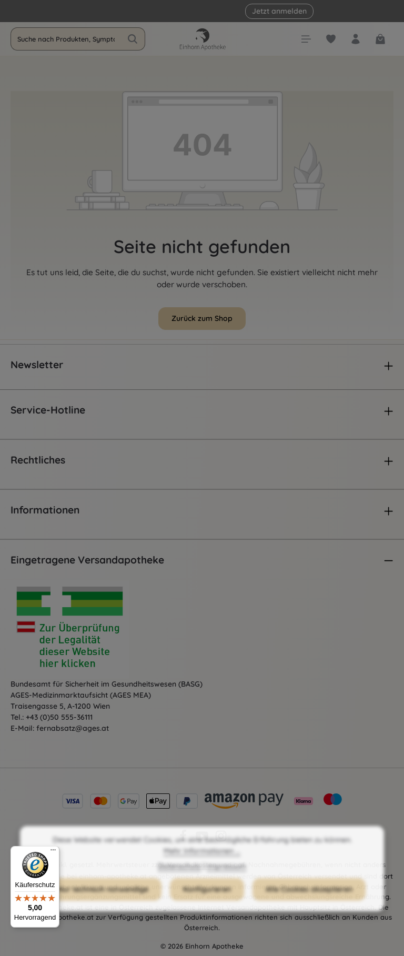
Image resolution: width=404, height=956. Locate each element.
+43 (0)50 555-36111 (59, 717)
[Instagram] (221, 840)
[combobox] (66, 39)
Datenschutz (179, 884)
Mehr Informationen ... (202, 868)
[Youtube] (203, 840)
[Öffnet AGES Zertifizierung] (89, 629)
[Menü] (306, 39)
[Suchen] (132, 39)
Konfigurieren (207, 907)
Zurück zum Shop (202, 318)
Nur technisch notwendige (103, 907)
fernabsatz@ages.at (72, 728)
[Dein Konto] (355, 39)
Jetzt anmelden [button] (279, 11)
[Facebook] (184, 840)
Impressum (226, 884)
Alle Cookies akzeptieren (309, 907)
